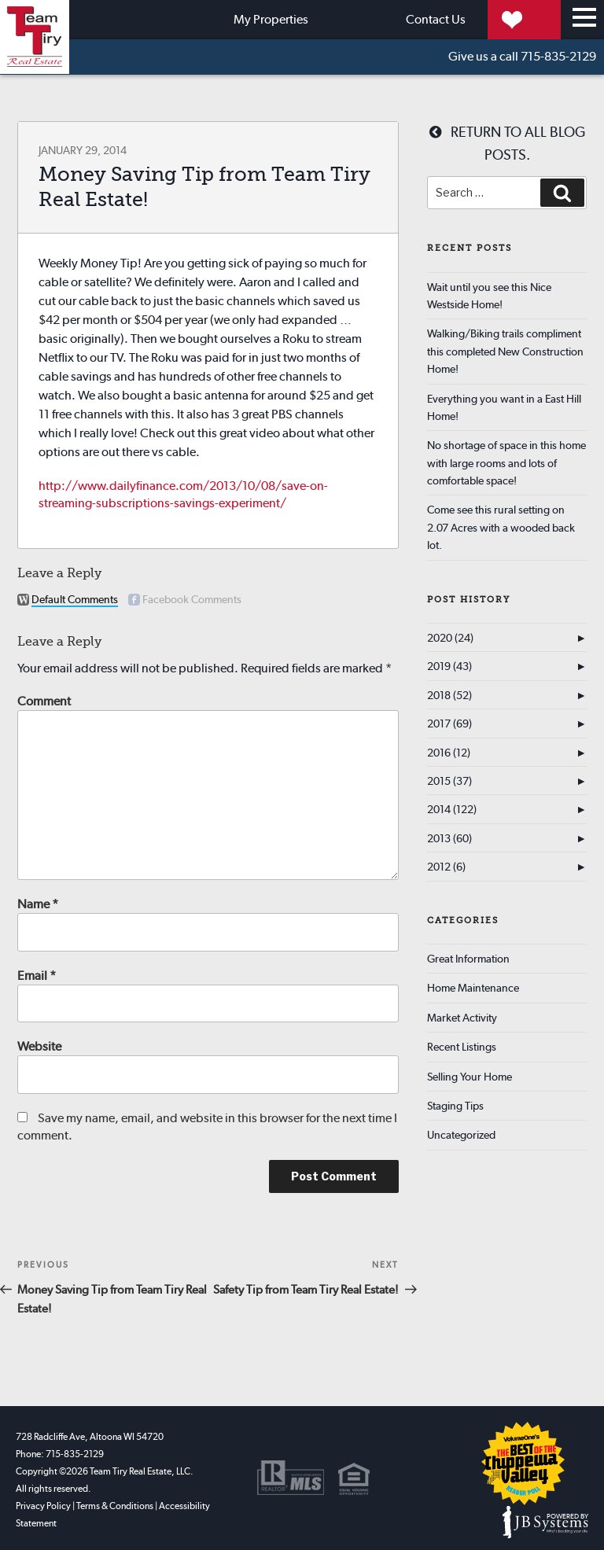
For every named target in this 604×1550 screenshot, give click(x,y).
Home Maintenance (473, 987)
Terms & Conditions (114, 1505)
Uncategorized (461, 1134)
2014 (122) (452, 809)
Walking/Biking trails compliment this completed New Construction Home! (505, 351)
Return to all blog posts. (507, 143)
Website (39, 1046)
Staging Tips (455, 1105)
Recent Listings (461, 1046)
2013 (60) (449, 838)
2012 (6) (446, 866)
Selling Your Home (469, 1076)
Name (37, 903)
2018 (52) (449, 695)
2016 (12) (448, 752)
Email (36, 975)
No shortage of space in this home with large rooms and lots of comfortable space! (506, 463)
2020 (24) (450, 637)
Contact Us (359, 19)
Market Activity (462, 1017)
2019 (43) (449, 666)
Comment (44, 701)
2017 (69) (449, 723)
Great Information (468, 958)
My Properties (492, 19)
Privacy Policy (43, 1505)
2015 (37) (449, 781)
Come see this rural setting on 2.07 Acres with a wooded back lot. (501, 527)
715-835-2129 (522, 57)
